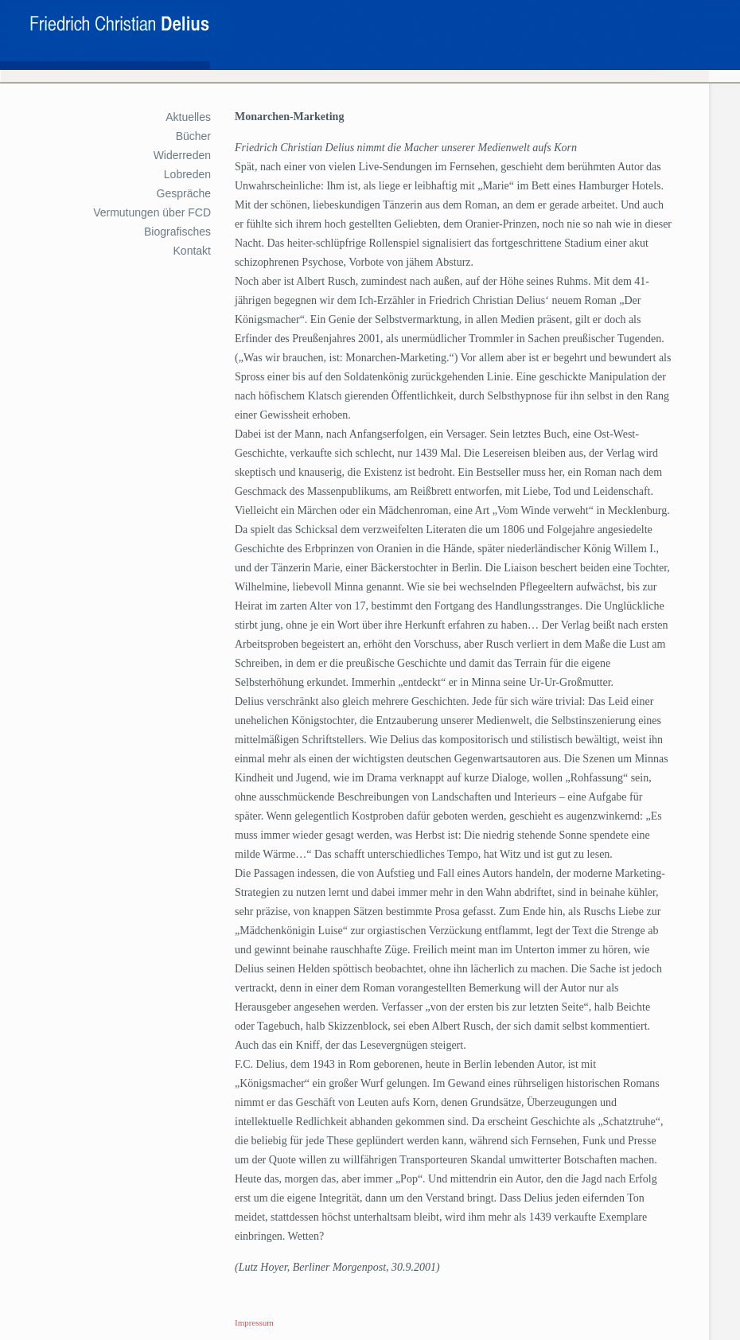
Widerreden (182, 155)
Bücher (193, 136)
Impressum (254, 1322)
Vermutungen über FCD (152, 212)
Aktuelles (188, 117)
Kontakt (192, 250)
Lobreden (187, 174)
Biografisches (177, 231)
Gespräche (184, 193)
